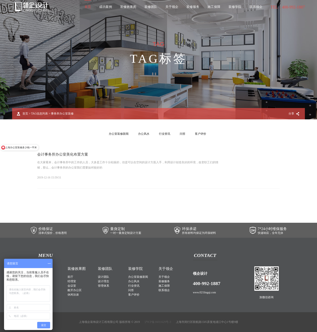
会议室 (72, 285)
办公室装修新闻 (119, 133)
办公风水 (143, 133)
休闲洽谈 (73, 294)
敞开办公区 (75, 290)
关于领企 (171, 6)
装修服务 (192, 6)
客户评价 (200, 133)
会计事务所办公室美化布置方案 (62, 154)
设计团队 (103, 276)
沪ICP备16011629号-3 (158, 322)
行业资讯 (164, 133)
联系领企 (255, 6)
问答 (182, 133)
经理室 (72, 281)
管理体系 (103, 285)
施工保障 (213, 6)
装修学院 (234, 6)
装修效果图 (128, 6)
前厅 (70, 276)
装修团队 (150, 6)
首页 (88, 6)
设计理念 (103, 281)
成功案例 (105, 6)
